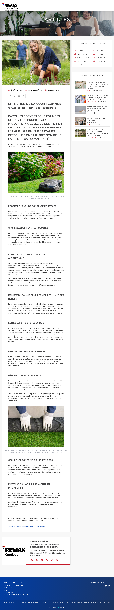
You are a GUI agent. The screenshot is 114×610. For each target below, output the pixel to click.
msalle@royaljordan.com (20, 594)
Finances (98, 50)
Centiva (61, 607)
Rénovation (99, 57)
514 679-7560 (13, 592)
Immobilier (98, 54)
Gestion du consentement (62, 604)
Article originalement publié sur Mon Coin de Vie (26, 527)
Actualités (80, 61)
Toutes (78, 50)
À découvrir (15, 90)
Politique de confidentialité (91, 602)
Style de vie (99, 61)
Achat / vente (81, 57)
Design (78, 64)
